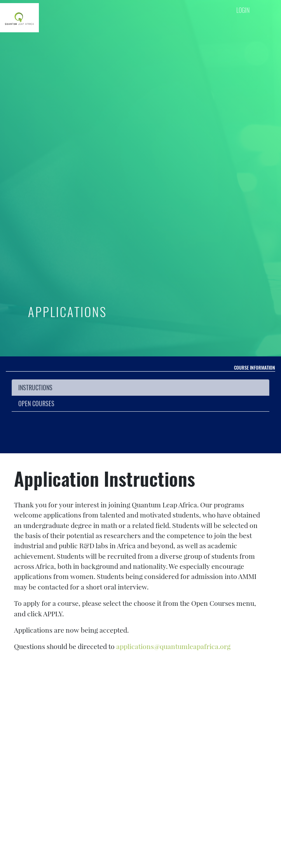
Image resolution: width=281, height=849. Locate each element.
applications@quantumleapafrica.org (173, 646)
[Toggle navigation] (259, 27)
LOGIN (243, 10)
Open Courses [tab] (36, 403)
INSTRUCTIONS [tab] (35, 387)
